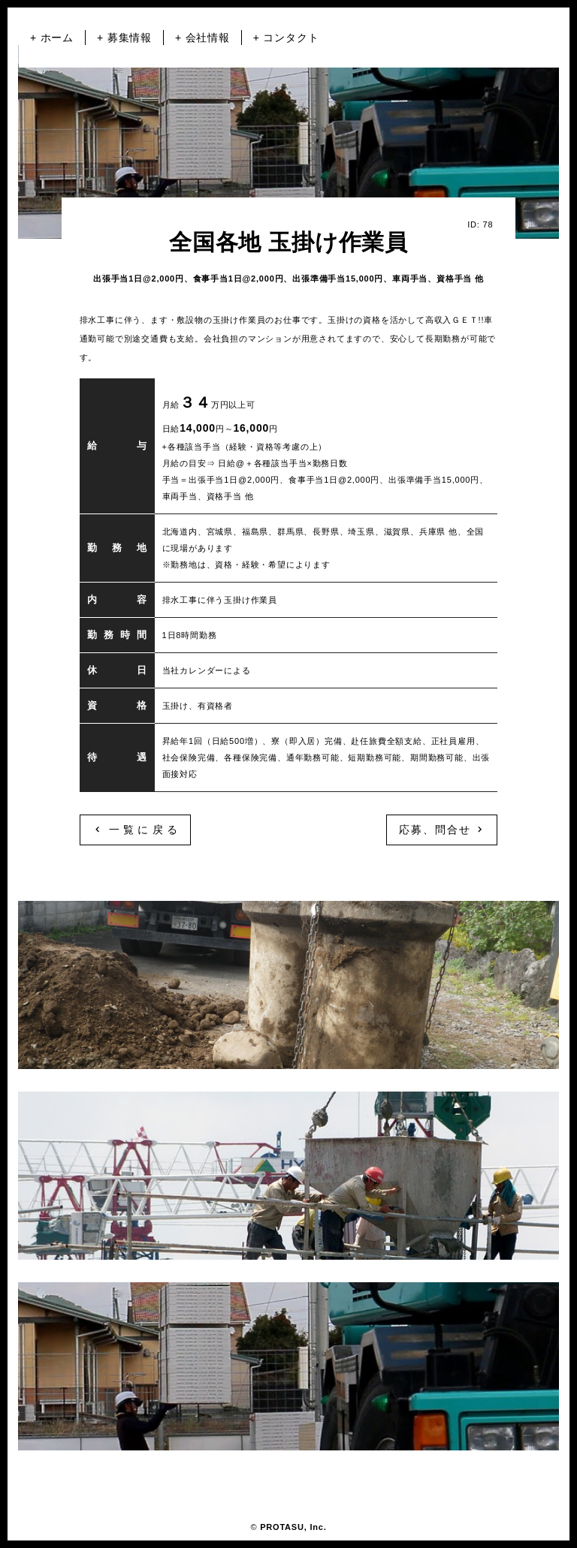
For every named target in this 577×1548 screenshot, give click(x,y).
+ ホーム (52, 38)
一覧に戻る (135, 830)
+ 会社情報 (202, 38)
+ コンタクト (286, 38)
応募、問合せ (442, 830)
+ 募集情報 (124, 38)
